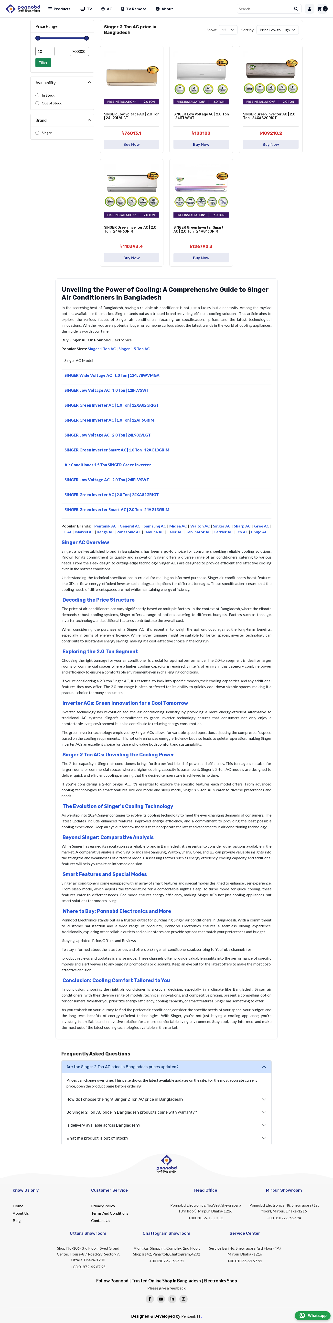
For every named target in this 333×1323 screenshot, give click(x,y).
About (164, 8)
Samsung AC (155, 526)
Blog (17, 1220)
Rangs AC (105, 531)
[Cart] (322, 9)
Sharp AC (242, 526)
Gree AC (261, 526)
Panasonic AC (129, 531)
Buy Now (131, 144)
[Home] (23, 8)
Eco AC (242, 531)
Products (59, 8)
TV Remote (133, 8)
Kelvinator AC (198, 531)
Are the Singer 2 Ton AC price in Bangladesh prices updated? (122, 1067)
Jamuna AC (154, 531)
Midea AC (178, 526)
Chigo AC (259, 531)
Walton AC (200, 526)
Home (18, 1205)
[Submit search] (296, 9)
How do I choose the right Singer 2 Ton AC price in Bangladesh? (124, 1099)
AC (106, 8)
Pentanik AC (105, 526)
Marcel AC (84, 531)
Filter (43, 62)
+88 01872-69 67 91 (244, 1260)
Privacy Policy (103, 1205)
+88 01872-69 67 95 (88, 1266)
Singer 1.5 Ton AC (134, 348)
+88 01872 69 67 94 (284, 1217)
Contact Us (100, 1220)
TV (86, 8)
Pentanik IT (191, 1316)
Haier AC (175, 531)
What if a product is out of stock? (97, 1138)
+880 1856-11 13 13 (205, 1217)
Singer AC (222, 526)
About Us (21, 1213)
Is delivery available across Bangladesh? (103, 1125)
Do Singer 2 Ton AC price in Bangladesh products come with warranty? (131, 1112)
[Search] (266, 9)
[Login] (309, 9)
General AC (130, 526)
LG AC (67, 531)
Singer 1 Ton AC (102, 348)
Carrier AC (223, 531)
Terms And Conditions (109, 1213)
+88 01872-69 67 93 (166, 1260)
